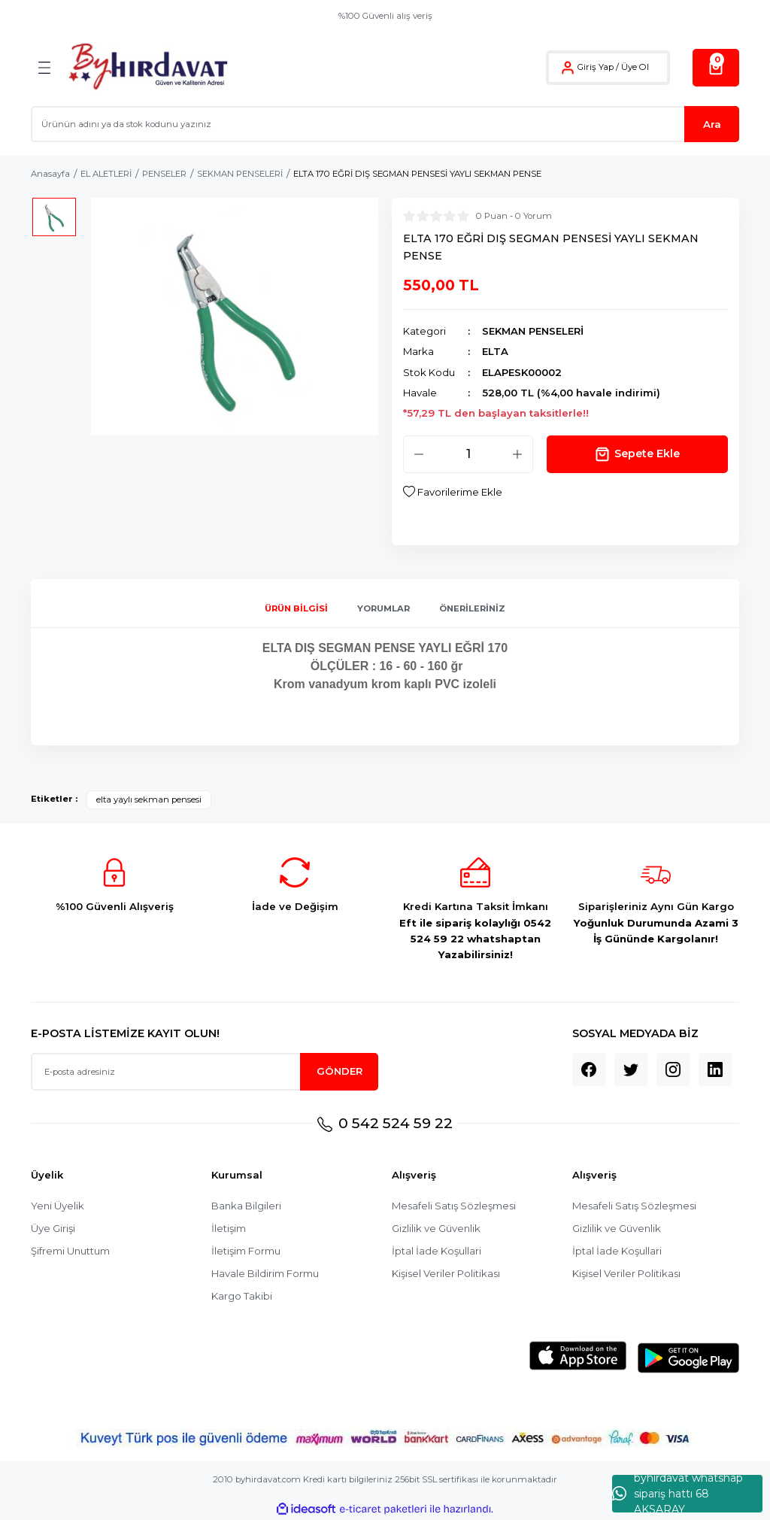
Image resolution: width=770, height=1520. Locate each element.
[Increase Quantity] (517, 454)
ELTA (495, 351)
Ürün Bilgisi (296, 608)
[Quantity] (468, 454)
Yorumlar (383, 608)
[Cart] (716, 67)
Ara (712, 124)
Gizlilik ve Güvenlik (436, 1229)
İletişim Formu (245, 1251)
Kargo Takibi (241, 1297)
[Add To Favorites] (452, 492)
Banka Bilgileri (246, 1206)
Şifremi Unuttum (71, 1251)
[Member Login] (567, 67)
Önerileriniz (472, 608)
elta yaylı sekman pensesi (149, 799)
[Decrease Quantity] (419, 454)
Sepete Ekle (637, 454)
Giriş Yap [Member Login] (596, 67)
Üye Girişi (53, 1229)
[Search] (385, 124)
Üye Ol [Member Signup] (635, 67)
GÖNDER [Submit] (339, 1071)
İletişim (228, 1229)
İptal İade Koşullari (436, 1251)
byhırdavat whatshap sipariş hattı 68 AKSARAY (677, 1493)
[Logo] (148, 67)
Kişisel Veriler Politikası (447, 1274)
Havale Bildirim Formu (265, 1274)
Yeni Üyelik (58, 1206)
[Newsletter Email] (204, 1072)
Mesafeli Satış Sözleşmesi (454, 1206)
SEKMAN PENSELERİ (533, 331)
